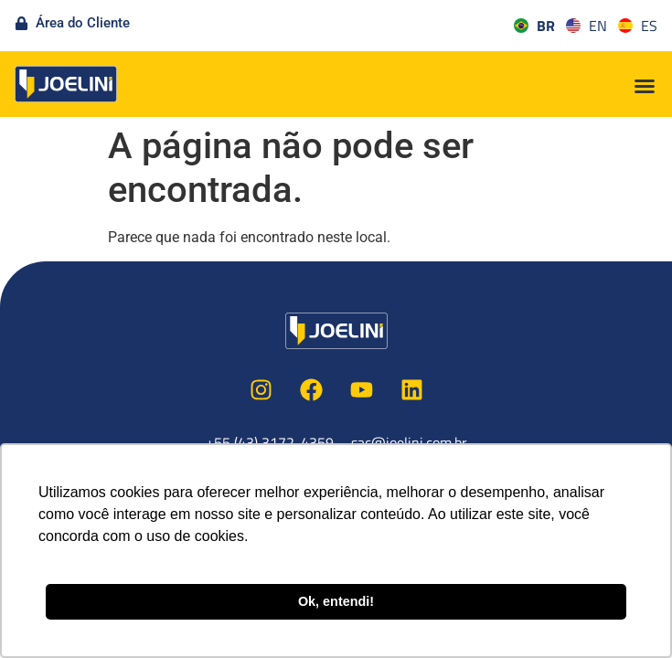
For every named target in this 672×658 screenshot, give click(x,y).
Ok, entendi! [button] (336, 601)
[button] (644, 85)
